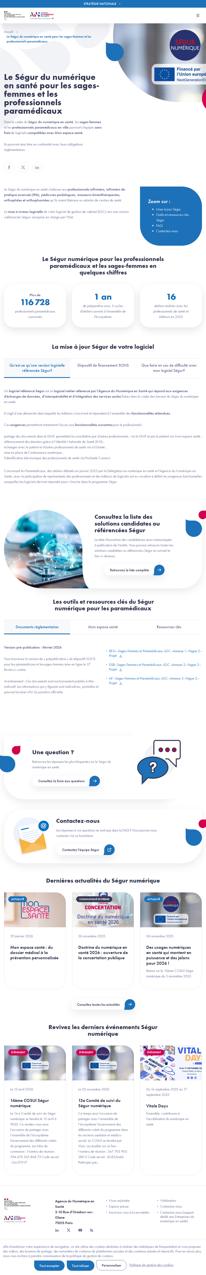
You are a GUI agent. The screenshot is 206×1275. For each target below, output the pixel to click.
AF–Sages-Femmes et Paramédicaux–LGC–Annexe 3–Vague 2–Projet (152, 680)
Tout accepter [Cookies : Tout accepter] (49, 1265)
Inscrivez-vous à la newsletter (127, 1212)
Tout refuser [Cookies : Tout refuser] (80, 1265)
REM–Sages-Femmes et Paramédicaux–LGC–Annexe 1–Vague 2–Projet (154, 653)
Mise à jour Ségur (168, 209)
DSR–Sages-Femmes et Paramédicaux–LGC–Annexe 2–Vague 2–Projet (153, 667)
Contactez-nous (167, 231)
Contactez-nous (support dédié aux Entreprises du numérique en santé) (175, 1216)
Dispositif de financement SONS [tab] (103, 365)
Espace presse (117, 1206)
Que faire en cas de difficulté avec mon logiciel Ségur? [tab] (169, 368)
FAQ (159, 225)
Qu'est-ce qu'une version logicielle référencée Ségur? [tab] (37, 368)
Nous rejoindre (118, 1200)
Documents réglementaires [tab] (37, 626)
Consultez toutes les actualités (98, 1004)
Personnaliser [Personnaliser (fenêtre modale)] (111, 1265)
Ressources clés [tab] (169, 626)
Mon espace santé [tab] (103, 626)
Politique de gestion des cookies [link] (151, 1265)
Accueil (11, 32)
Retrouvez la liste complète (129, 570)
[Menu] (103, 4)
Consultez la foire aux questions (61, 781)
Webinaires (166, 1200)
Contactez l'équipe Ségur (80, 849)
